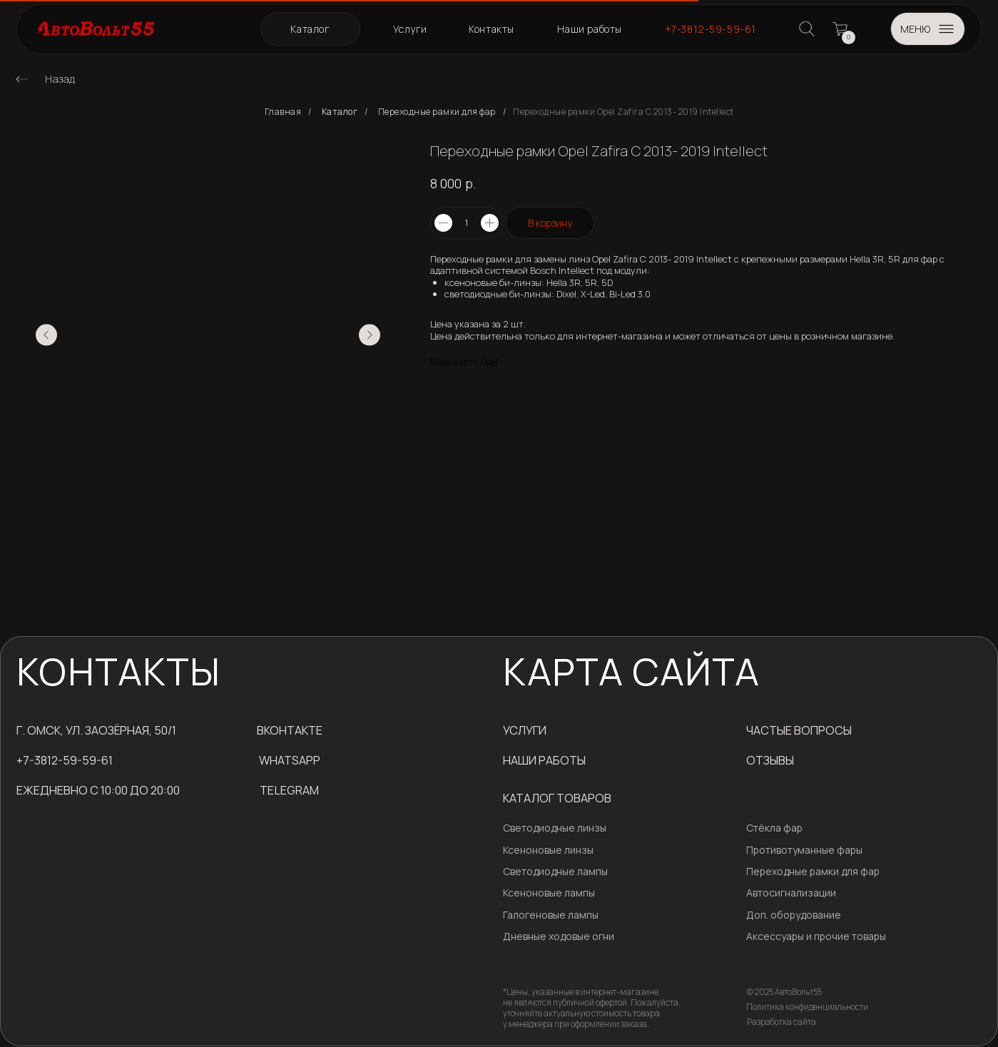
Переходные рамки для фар (437, 112)
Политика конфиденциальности (807, 1006)
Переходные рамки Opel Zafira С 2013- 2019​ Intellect (623, 112)
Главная (283, 112)
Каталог (340, 112)
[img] (22, 79)
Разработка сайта (781, 1021)
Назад (60, 79)
